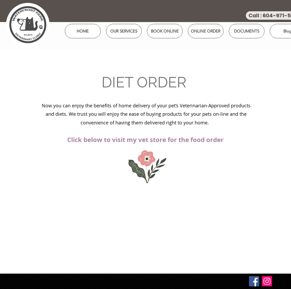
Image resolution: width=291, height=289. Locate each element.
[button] (165, 31)
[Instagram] (267, 281)
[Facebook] (254, 281)
